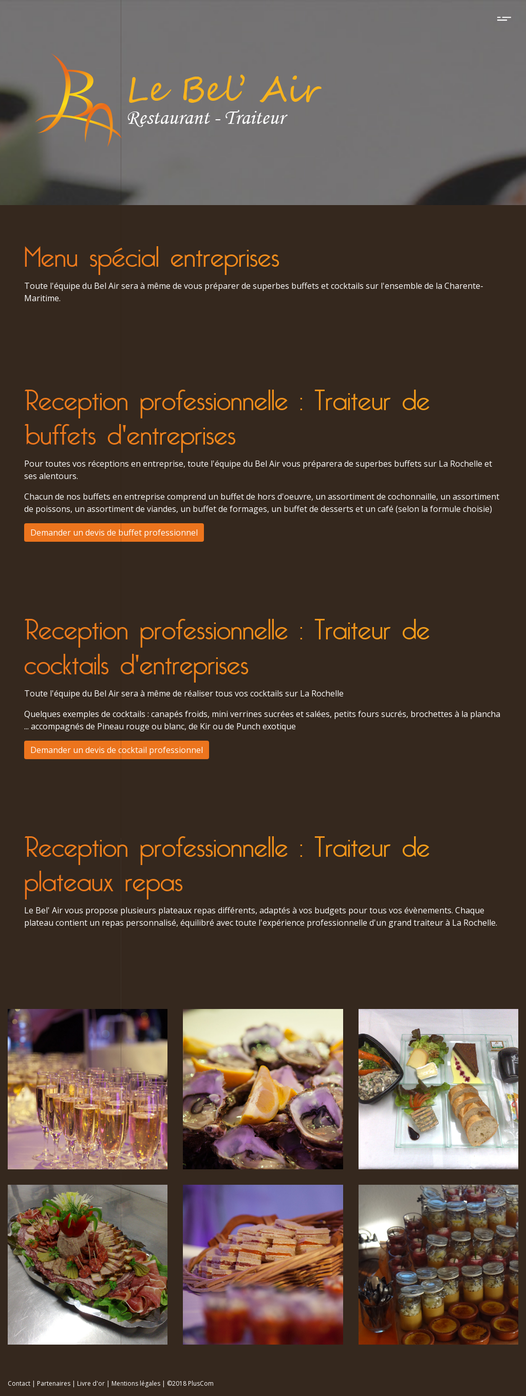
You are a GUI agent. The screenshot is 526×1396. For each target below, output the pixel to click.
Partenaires (53, 1383)
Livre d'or (91, 1383)
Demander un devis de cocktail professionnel (116, 750)
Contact (19, 1383)
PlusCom (201, 1383)
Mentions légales (135, 1383)
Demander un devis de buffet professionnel (114, 532)
